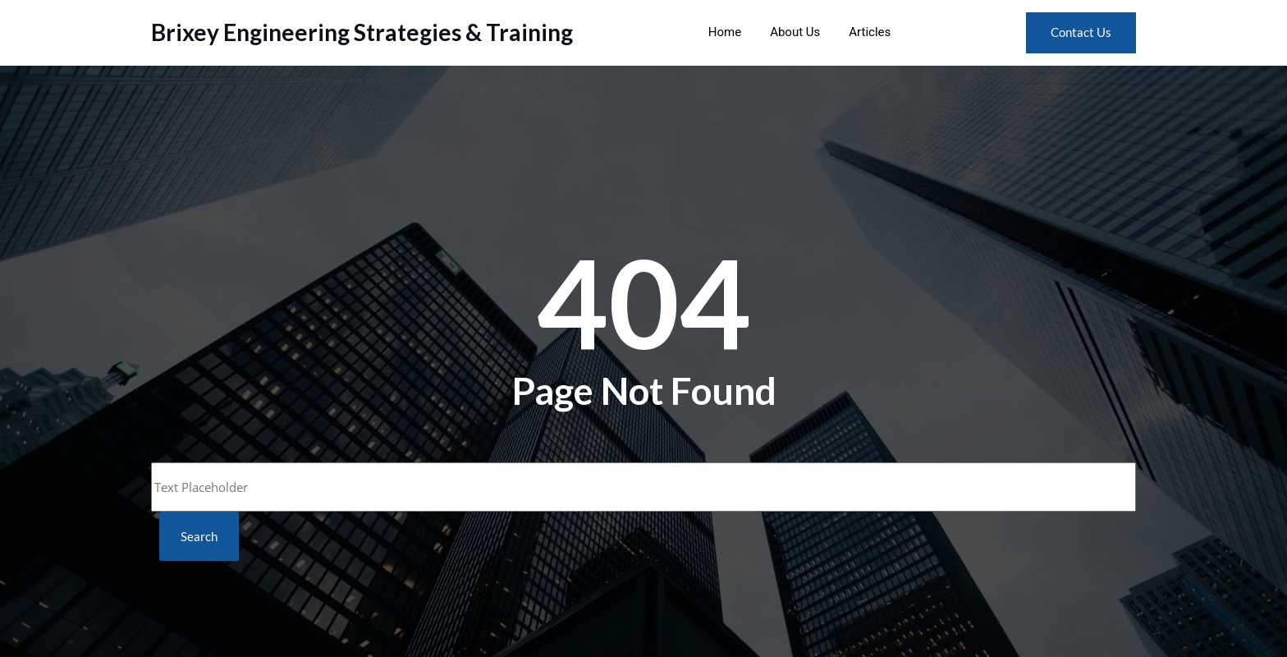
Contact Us (1081, 32)
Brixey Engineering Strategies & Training (362, 32)
